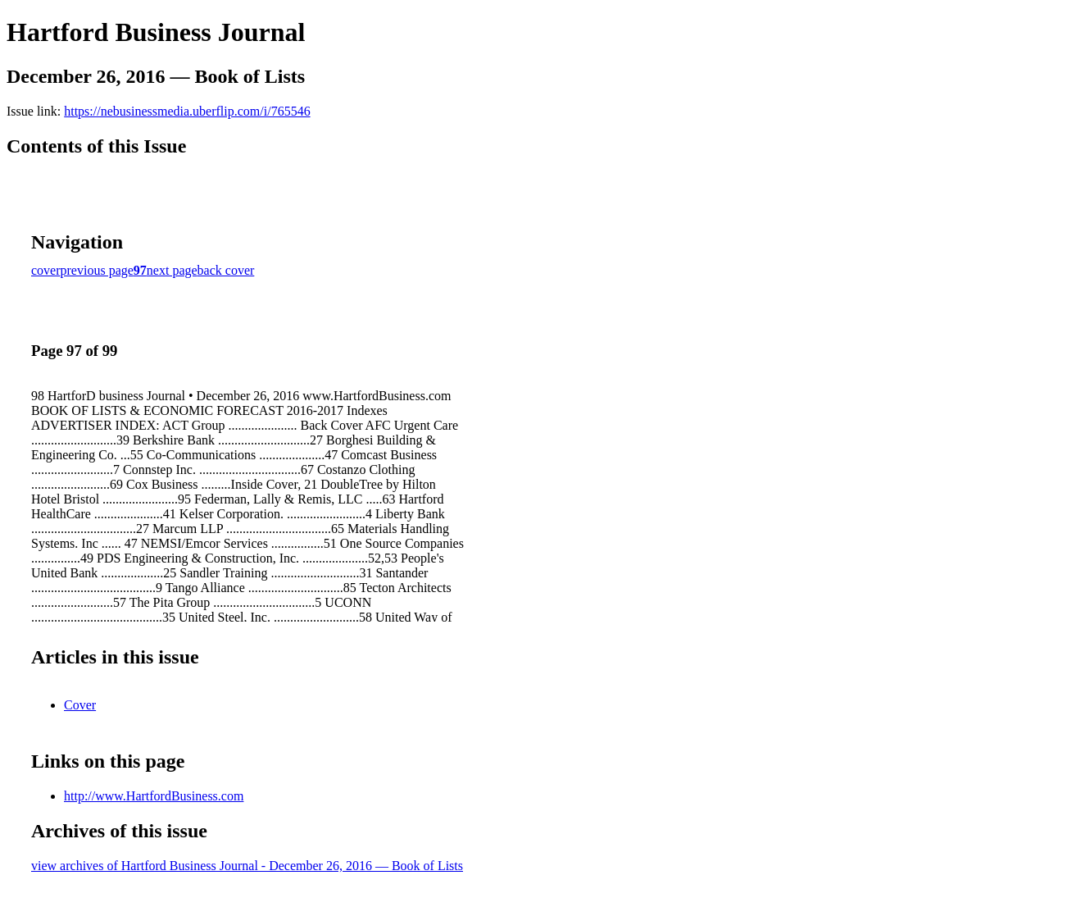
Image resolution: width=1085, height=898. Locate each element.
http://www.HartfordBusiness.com (153, 796)
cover (46, 270)
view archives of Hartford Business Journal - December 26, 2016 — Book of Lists (247, 866)
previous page (97, 270)
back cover (226, 270)
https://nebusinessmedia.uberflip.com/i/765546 (187, 111)
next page (172, 270)
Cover (80, 705)
